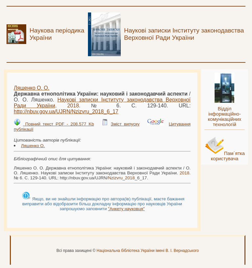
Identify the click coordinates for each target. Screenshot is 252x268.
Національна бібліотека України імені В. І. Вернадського (147, 250)
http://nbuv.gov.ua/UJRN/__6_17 (66, 111)
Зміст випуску (125, 124)
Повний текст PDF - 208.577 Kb (58, 124)
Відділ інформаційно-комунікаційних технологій (224, 116)
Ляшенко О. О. (31, 88)
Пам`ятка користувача (228, 156)
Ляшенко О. (33, 145)
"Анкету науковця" (126, 208)
